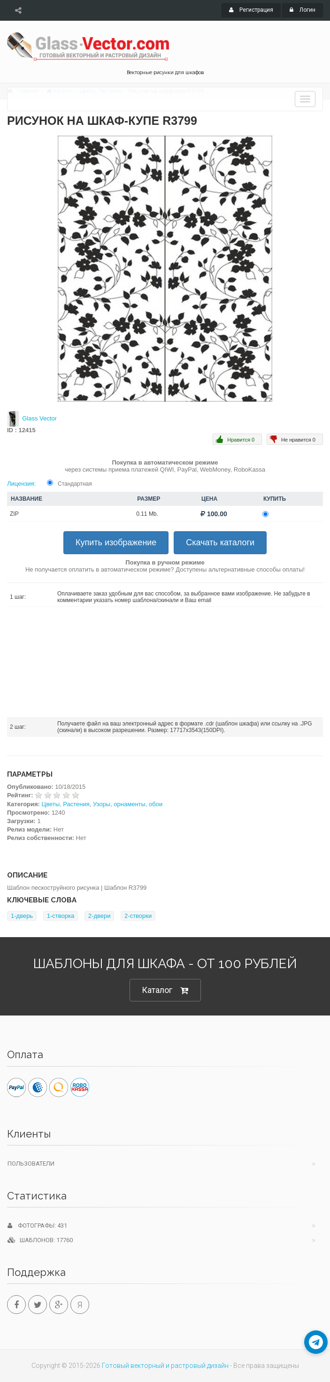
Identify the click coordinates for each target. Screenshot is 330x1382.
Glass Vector (39, 418)
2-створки (138, 915)
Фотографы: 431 (37, 1225)
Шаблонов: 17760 (40, 1240)
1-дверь (22, 915)
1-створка (60, 915)
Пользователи (31, 1163)
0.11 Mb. (147, 514)
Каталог (165, 990)
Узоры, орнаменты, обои (127, 804)
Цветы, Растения (66, 804)
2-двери (99, 915)
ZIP (14, 514)
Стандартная (75, 484)
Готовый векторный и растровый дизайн (165, 1365)
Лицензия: (21, 483)
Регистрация (251, 10)
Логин (302, 10)
